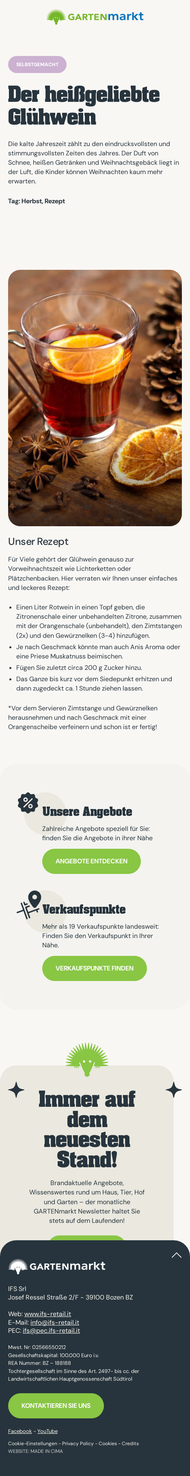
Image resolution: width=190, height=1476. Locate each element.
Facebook (20, 1431)
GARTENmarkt (95, 17)
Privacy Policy (78, 1443)
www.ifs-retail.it (47, 1314)
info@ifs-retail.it (54, 1322)
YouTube (47, 1431)
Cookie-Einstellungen (32, 1443)
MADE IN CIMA (46, 1451)
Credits (130, 1443)
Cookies (108, 1443)
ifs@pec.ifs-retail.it (51, 1330)
